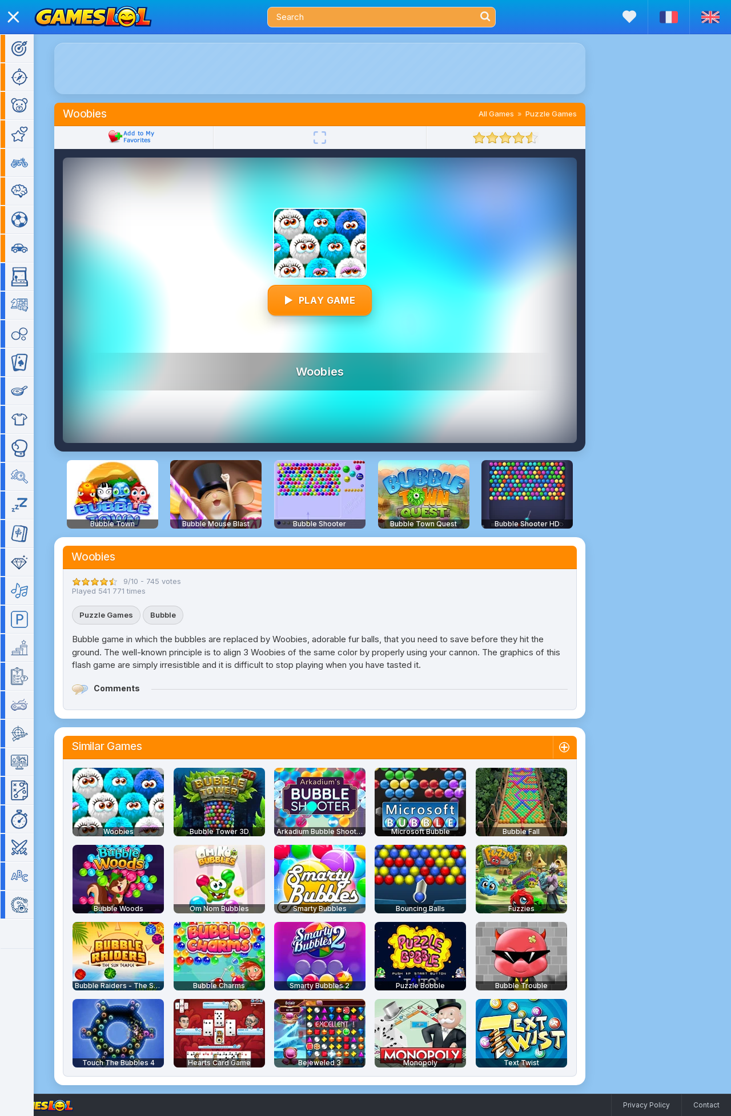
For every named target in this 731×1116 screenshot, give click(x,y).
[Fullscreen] (336, 137)
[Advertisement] (336, 68)
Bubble (179, 614)
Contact (706, 1105)
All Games (513, 113)
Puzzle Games (567, 113)
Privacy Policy (646, 1105)
